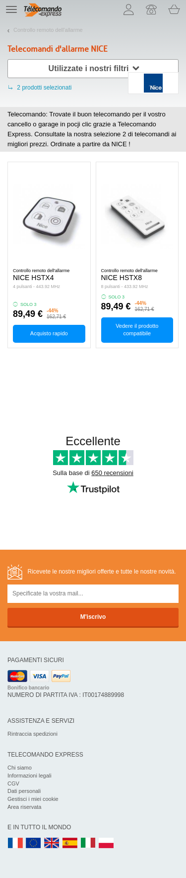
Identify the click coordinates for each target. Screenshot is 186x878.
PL (107, 843)
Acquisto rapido (49, 333)
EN (34, 843)
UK (52, 843)
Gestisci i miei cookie (33, 799)
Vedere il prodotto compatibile (137, 330)
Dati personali (24, 791)
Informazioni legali (29, 776)
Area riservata (24, 807)
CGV (13, 783)
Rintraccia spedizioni (32, 734)
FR (15, 843)
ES (70, 843)
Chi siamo (19, 768)
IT (88, 843)
